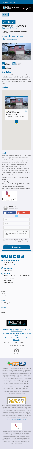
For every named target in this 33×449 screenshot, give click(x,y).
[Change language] (23, 8)
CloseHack (21, 345)
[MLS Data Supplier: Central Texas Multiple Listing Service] (16, 363)
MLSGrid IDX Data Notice (13, 419)
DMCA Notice (22, 419)
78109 (15, 28)
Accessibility (24, 337)
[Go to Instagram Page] (6, 256)
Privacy (6, 243)
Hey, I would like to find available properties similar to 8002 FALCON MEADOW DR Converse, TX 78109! (16, 234)
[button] (16, 247)
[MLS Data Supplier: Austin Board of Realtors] (16, 400)
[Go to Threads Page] (22, 256)
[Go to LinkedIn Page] (14, 256)
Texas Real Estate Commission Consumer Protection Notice (16, 334)
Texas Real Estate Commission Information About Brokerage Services (16, 330)
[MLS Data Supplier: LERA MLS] (16, 426)
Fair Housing (16, 340)
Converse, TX (7, 28)
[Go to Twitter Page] (10, 256)
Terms (27, 242)
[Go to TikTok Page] (18, 256)
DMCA (17, 337)
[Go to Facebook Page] (3, 256)
